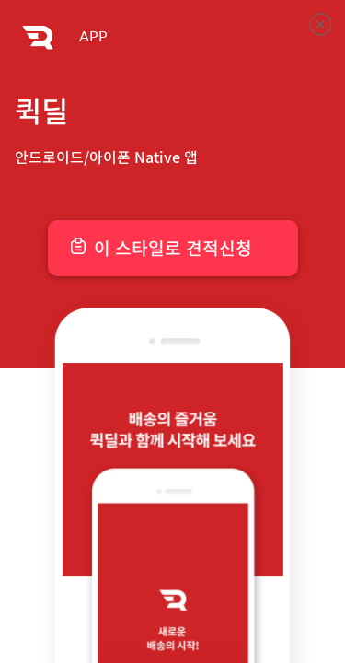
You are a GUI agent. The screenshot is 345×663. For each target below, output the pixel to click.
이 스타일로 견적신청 (173, 248)
